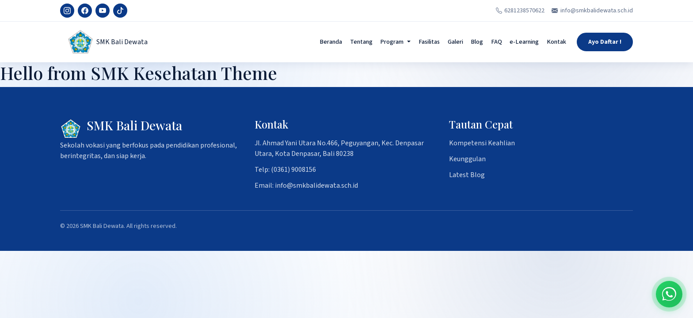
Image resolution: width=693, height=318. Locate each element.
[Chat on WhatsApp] (669, 294)
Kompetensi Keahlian (482, 143)
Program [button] (392, 41)
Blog (477, 41)
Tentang (361, 41)
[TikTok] (120, 11)
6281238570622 (520, 10)
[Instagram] (67, 11)
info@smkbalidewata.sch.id (592, 10)
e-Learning (524, 41)
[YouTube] (102, 11)
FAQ (496, 41)
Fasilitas (429, 41)
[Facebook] (85, 11)
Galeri (455, 41)
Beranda (331, 41)
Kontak (556, 41)
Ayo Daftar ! (604, 42)
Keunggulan (467, 159)
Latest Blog (467, 175)
